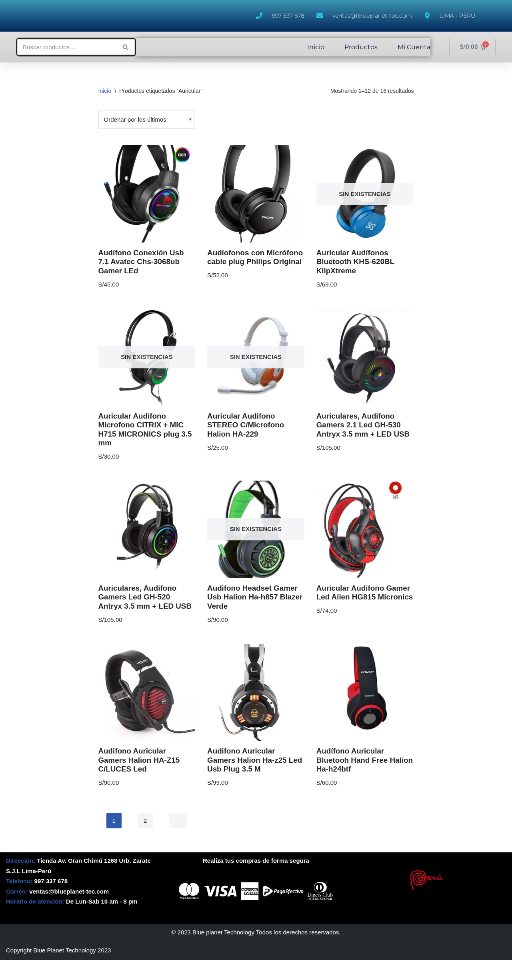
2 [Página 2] (145, 820)
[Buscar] (67, 47)
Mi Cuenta (414, 47)
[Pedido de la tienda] (146, 120)
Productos (361, 47)
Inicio (315, 47)
